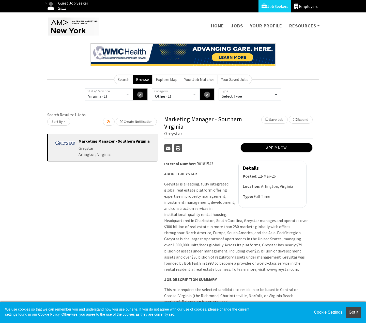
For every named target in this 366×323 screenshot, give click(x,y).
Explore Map (166, 79)
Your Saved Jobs (234, 79)
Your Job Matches (199, 79)
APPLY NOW (276, 147)
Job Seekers (275, 6)
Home (217, 26)
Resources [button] (302, 26)
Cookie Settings (328, 312)
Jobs (237, 26)
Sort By (57, 121)
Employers (306, 6)
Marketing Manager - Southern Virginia (114, 141)
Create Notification (136, 121)
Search (123, 79)
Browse (142, 79)
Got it (353, 312)
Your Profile (266, 26)
